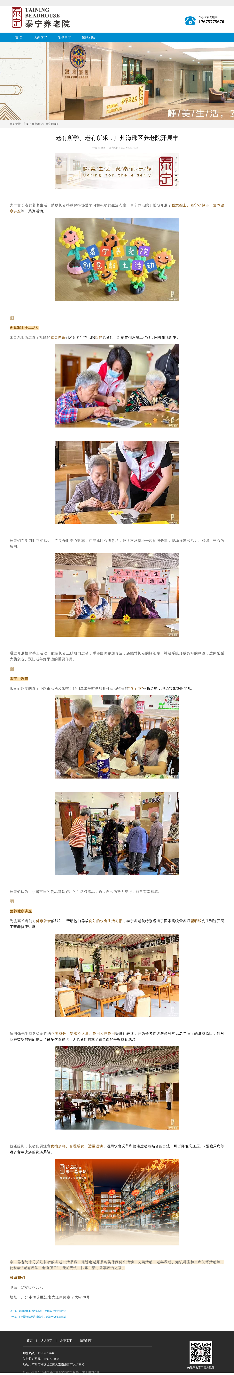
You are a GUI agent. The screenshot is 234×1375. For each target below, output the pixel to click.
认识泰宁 (40, 37)
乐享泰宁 (64, 37)
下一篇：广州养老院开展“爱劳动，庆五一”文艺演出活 (38, 1316)
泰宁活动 (51, 124)
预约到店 (88, 37)
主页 (26, 124)
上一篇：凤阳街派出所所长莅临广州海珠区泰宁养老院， (39, 1310)
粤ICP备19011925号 (87, 1372)
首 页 (19, 37)
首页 (30, 1340)
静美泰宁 (37, 124)
